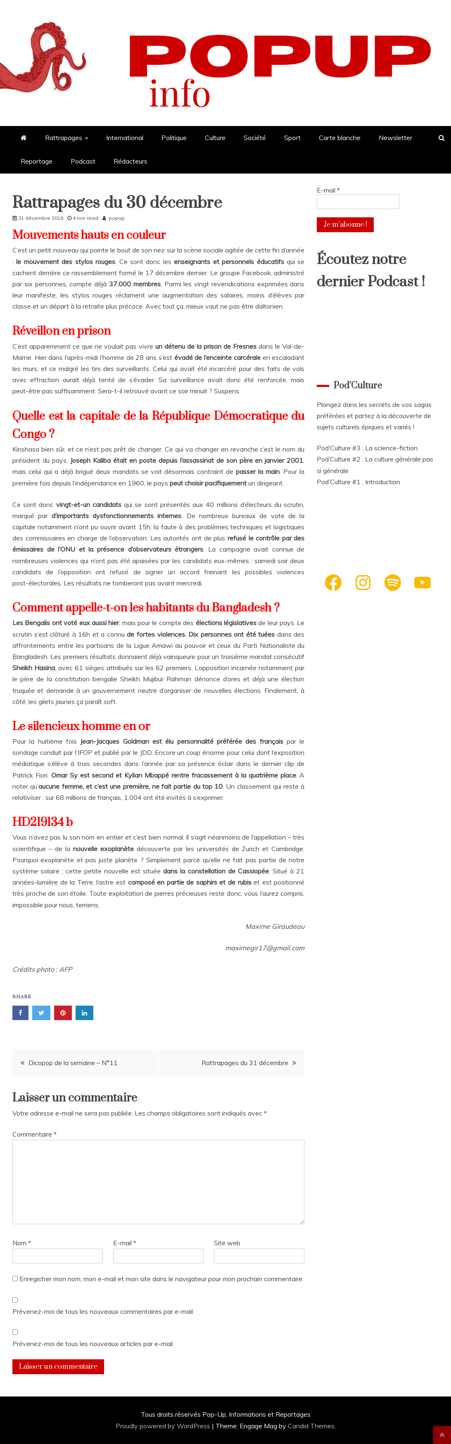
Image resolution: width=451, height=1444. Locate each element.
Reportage (36, 161)
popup (117, 218)
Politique (174, 137)
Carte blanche (340, 137)
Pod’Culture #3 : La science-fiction (367, 448)
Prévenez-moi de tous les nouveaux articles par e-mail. (93, 1343)
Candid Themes (311, 1426)
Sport (292, 137)
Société (255, 137)
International (124, 137)
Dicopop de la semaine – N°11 (73, 1063)
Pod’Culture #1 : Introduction (358, 482)
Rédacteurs (130, 161)
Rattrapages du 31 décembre (245, 1063)
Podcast (83, 161)
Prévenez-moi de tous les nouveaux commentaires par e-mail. (103, 1311)
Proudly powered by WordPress (164, 1426)
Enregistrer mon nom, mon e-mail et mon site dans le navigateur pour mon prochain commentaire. (161, 1279)
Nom (21, 1243)
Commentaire (34, 1134)
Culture (215, 137)
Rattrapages (63, 137)
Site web (227, 1243)
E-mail (124, 1243)
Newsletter (395, 137)
